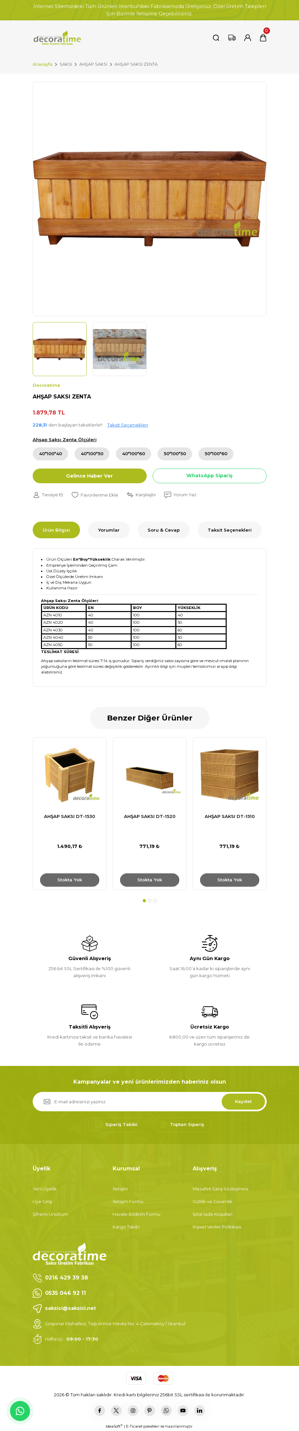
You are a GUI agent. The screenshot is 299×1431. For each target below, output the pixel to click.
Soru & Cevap (164, 530)
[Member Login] (247, 37)
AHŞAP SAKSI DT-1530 (69, 816)
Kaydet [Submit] (243, 1101)
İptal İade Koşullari (212, 1214)
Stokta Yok (69, 879)
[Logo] (57, 37)
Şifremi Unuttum (50, 1214)
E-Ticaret (134, 1426)
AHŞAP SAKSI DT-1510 (230, 816)
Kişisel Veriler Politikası (217, 1226)
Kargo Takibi (126, 1226)
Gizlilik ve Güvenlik (212, 1201)
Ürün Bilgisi (56, 530)
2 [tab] (149, 900)
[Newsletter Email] (150, 1101)
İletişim (120, 1188)
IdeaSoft (114, 1426)
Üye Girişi (42, 1201)
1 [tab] (144, 900)
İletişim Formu (128, 1201)
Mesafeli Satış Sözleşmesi (220, 1188)
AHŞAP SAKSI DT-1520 (149, 816)
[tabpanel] (70, 813)
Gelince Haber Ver (89, 476)
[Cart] (263, 37)
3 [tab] (155, 900)
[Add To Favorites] (94, 495)
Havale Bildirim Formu (136, 1214)
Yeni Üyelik (45, 1188)
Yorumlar (109, 530)
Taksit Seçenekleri (127, 424)
